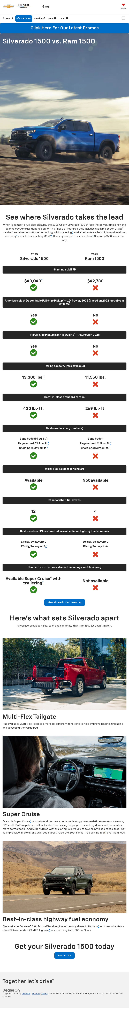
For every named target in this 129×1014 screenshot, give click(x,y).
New (52, 18)
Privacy (44, 993)
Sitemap (36, 993)
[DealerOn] (11, 990)
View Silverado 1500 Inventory (64, 602)
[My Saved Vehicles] (123, 7)
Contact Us (64, 955)
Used (64, 18)
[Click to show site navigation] (123, 18)
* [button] (72, 232)
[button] (23, 18)
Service (39, 18)
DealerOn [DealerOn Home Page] (26, 993)
